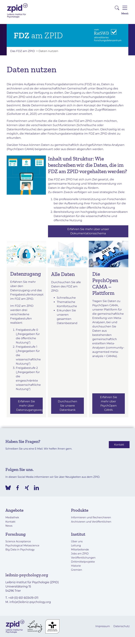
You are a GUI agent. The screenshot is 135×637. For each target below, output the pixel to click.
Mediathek (12, 517)
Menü (124, 9)
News (8, 525)
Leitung (76, 545)
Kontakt (119, 444)
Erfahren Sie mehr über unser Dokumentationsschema (88, 231)
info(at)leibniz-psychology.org (30, 602)
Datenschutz (121, 626)
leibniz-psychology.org (26, 574)
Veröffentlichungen (83, 557)
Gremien (76, 569)
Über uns (77, 541)
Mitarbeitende (80, 549)
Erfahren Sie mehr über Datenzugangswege (29, 406)
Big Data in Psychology (20, 549)
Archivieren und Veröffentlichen (91, 521)
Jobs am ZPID (80, 553)
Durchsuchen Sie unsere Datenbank (67, 406)
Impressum (102, 626)
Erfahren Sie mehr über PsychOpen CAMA (108, 403)
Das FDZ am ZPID (22, 51)
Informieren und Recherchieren (91, 517)
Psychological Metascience (22, 545)
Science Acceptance (18, 541)
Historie (76, 565)
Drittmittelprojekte (83, 561)
